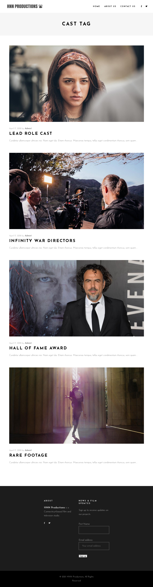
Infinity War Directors (42, 241)
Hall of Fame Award (38, 348)
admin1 (28, 129)
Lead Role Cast (30, 134)
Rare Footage (28, 455)
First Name (84, 524)
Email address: (86, 540)
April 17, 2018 (15, 129)
